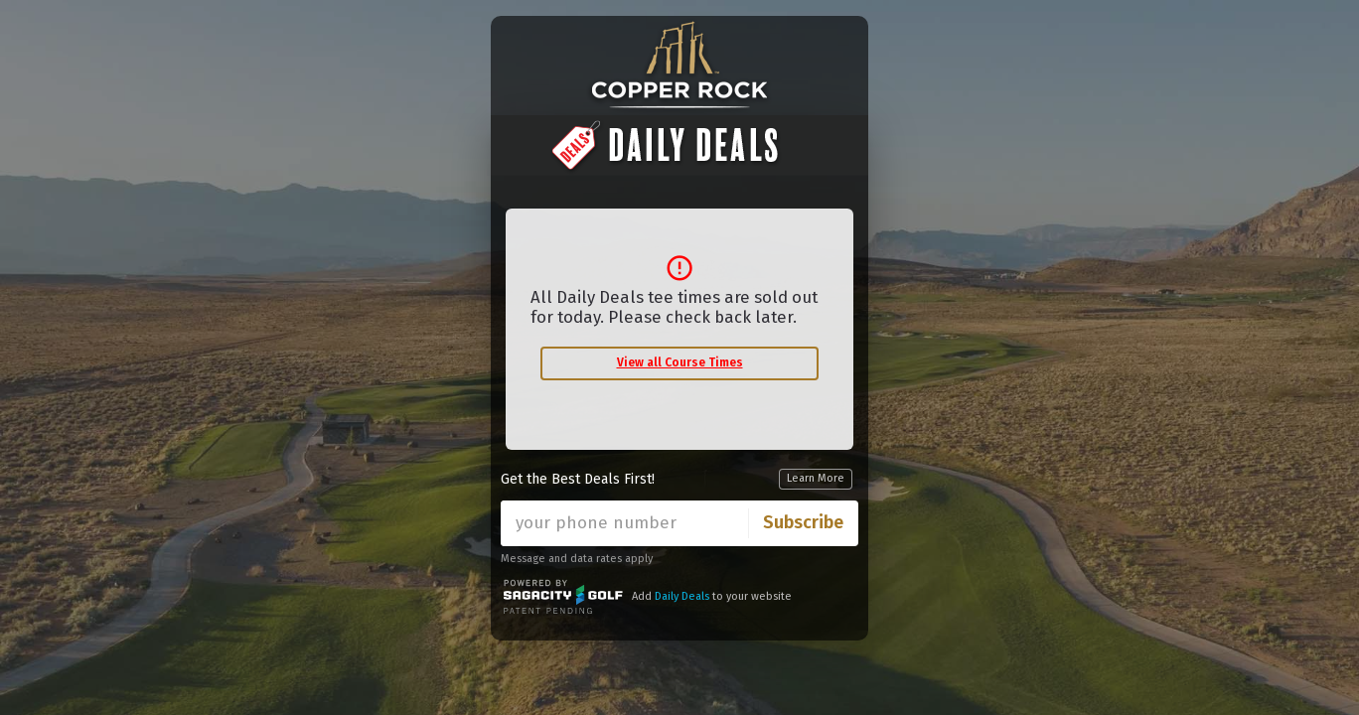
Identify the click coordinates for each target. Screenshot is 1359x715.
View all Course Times (680, 362)
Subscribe (803, 522)
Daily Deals (682, 596)
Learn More (815, 478)
